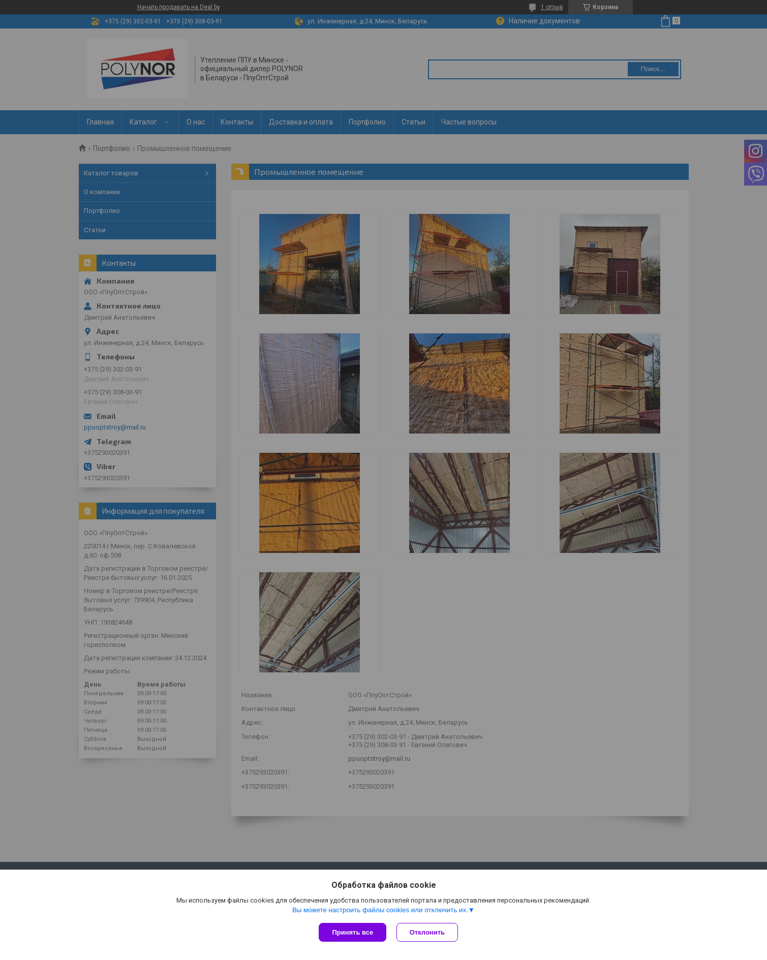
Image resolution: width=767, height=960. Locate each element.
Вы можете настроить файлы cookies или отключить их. (380, 910)
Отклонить (427, 932)
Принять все (352, 932)
